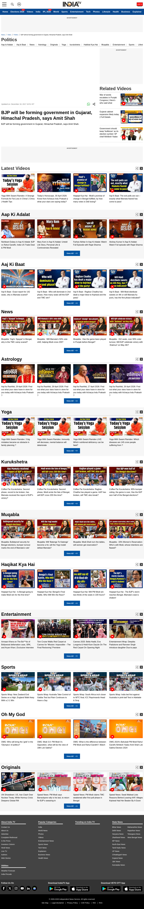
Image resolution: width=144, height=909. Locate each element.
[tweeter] (9, 888)
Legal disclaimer (58, 903)
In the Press (5, 841)
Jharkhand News (118, 837)
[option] (18, 188)
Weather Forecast (8, 871)
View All (71, 253)
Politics (16, 35)
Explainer (137, 12)
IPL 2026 (47, 12)
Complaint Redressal (9, 837)
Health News (43, 858)
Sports (64, 12)
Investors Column (8, 844)
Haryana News (118, 834)
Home (5, 12)
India (38, 12)
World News (42, 831)
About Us (4, 831)
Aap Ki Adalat (15, 214)
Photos (96, 12)
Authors (4, 855)
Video (9, 35)
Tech (88, 12)
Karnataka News (118, 865)
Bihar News (116, 827)
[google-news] (34, 888)
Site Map (45, 903)
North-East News (118, 844)
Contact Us (5, 827)
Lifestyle (106, 12)
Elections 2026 (17, 12)
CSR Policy (85, 903)
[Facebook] (3, 888)
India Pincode (6, 874)
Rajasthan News (133, 831)
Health (116, 12)
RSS (100, 903)
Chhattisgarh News (119, 855)
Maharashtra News (134, 827)
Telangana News (133, 834)
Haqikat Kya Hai (18, 564)
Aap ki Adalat (7, 45)
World (56, 12)
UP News (115, 851)
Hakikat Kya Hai (91, 45)
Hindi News (5, 848)
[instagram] (16, 888)
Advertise (4, 834)
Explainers (42, 851)
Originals (54, 45)
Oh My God (13, 714)
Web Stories (6, 858)
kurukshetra (75, 45)
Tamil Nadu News (119, 848)
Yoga (64, 45)
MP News (116, 841)
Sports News (43, 844)
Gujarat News (117, 858)
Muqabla (105, 45)
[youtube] (22, 888)
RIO (94, 903)
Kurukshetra (14, 461)
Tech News (42, 848)
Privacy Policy (72, 903)
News (3, 35)
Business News (44, 855)
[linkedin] (28, 888)
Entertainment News (46, 841)
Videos (30, 12)
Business (125, 12)
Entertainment (77, 12)
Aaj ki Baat (21, 45)
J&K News (116, 862)
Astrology (42, 45)
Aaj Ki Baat (13, 264)
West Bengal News (134, 837)
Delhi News (116, 831)
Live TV (4, 851)
